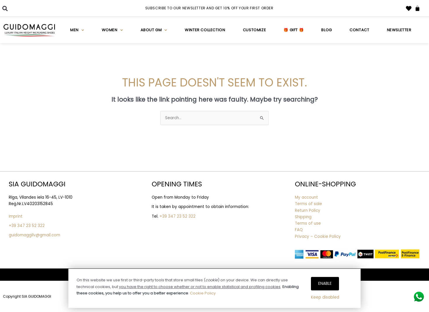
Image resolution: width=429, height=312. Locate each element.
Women (112, 30)
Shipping (303, 217)
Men (77, 30)
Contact (359, 30)
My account (306, 197)
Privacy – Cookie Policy (318, 236)
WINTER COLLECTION (205, 30)
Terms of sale (308, 204)
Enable (325, 283)
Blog (326, 30)
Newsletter (399, 30)
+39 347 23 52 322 (27, 225)
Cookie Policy (203, 293)
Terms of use (308, 223)
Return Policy (307, 210)
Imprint (16, 216)
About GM (154, 30)
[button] (5, 8)
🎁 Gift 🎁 (293, 30)
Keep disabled (325, 297)
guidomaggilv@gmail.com (34, 235)
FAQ (299, 230)
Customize (254, 30)
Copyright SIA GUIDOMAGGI (27, 296)
